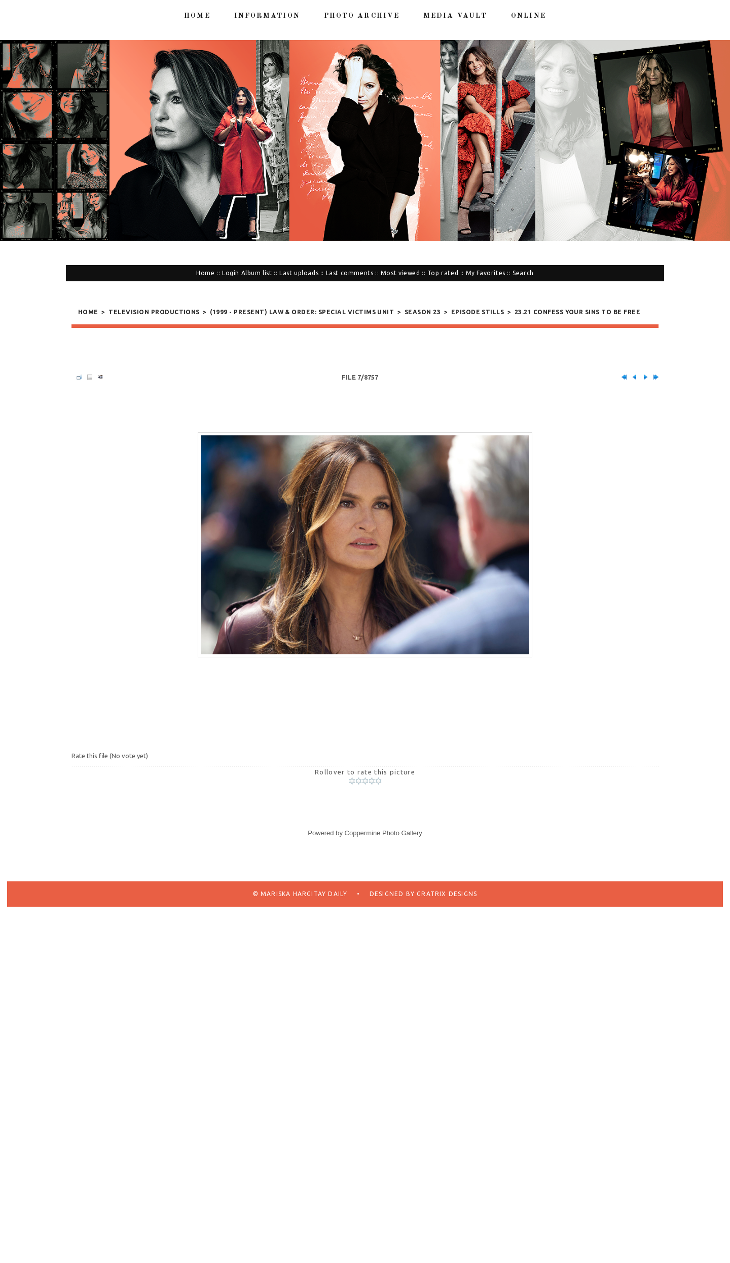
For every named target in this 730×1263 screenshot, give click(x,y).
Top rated (442, 273)
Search (523, 273)
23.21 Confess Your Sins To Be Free (577, 312)
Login (230, 273)
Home (197, 15)
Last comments (350, 273)
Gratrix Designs (446, 918)
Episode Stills (477, 312)
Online (528, 15)
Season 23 (423, 312)
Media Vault (455, 15)
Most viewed (400, 273)
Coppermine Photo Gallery (383, 857)
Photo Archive (361, 15)
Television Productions (154, 312)
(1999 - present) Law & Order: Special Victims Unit (302, 312)
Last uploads (298, 273)
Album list (256, 273)
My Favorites (485, 273)
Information (267, 15)
